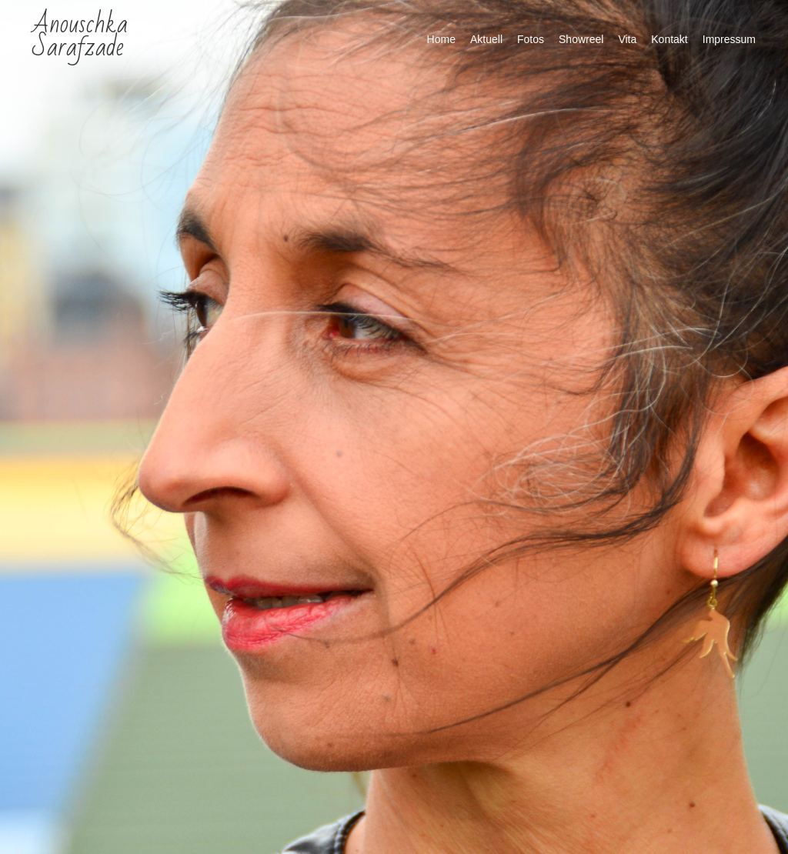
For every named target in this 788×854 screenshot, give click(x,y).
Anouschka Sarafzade (80, 36)
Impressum (729, 39)
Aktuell (486, 39)
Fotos (530, 39)
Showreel (581, 39)
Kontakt (669, 39)
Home (441, 39)
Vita (627, 39)
